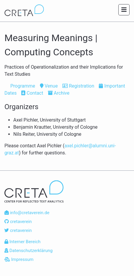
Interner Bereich (22, 241)
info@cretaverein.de (26, 212)
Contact (32, 93)
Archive (59, 93)
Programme (19, 86)
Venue (49, 86)
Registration (78, 86)
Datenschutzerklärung (28, 250)
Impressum (18, 259)
